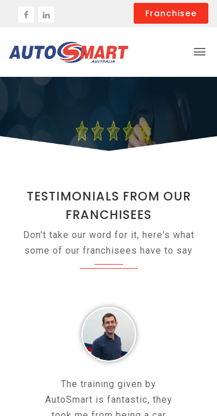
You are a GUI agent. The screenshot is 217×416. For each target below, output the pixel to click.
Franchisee (171, 13)
